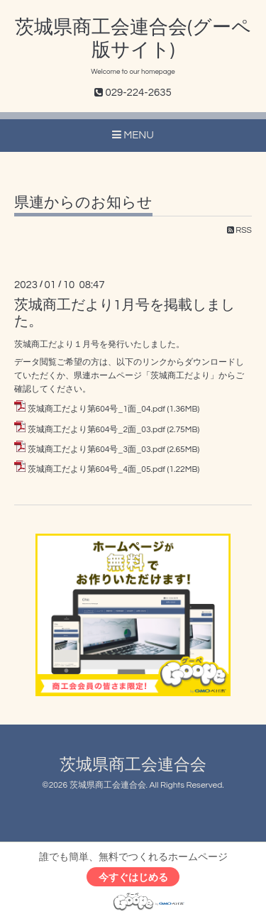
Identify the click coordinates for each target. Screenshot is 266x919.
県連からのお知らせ (83, 202)
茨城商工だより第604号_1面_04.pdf (96, 409)
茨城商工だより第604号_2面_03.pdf (96, 429)
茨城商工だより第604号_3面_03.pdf (96, 449)
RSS (239, 230)
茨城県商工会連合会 (133, 765)
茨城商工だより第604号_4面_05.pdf (96, 469)
